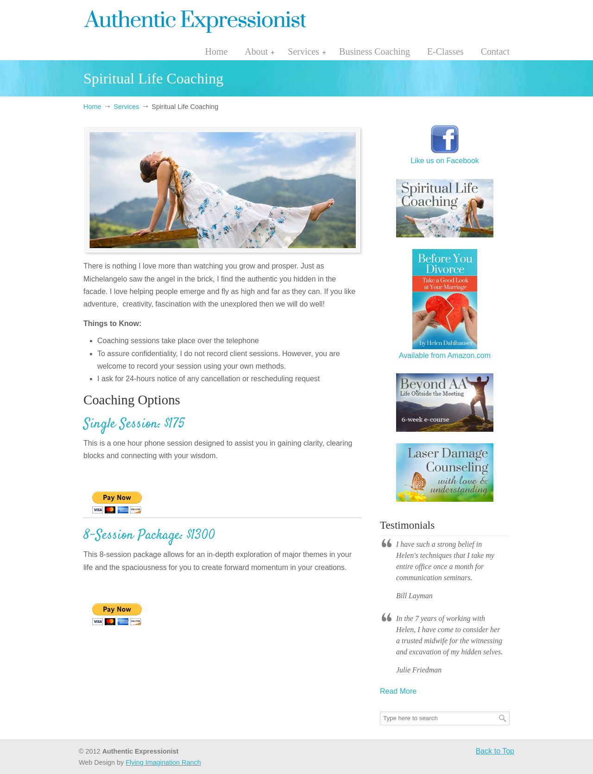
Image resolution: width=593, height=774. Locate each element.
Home (92, 106)
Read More (398, 691)
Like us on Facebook (444, 156)
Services (126, 106)
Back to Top (495, 751)
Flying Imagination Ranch (163, 762)
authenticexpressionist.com (194, 20)
